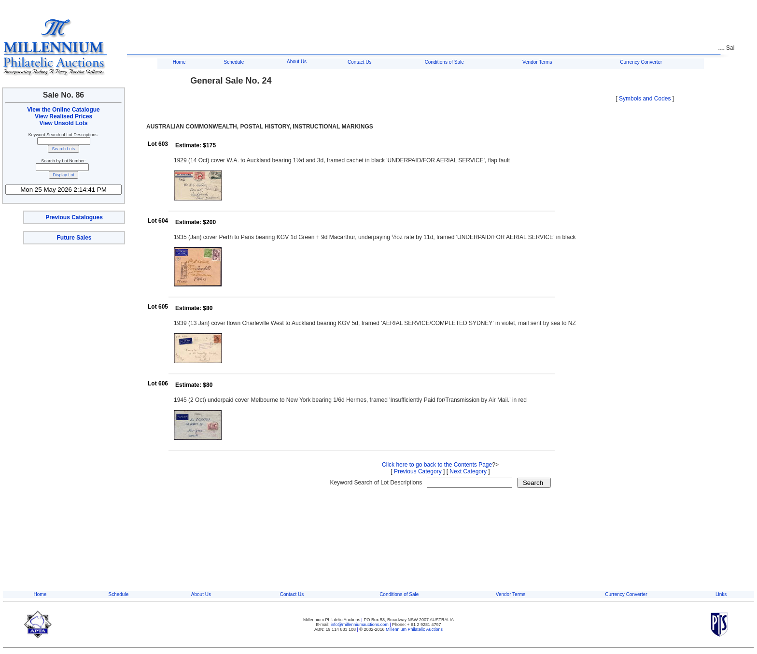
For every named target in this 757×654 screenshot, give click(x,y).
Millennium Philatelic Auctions (414, 629)
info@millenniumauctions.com (360, 624)
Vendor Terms (537, 62)
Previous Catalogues (74, 217)
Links (721, 594)
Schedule (234, 62)
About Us (297, 61)
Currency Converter (641, 62)
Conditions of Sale (444, 62)
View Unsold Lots (64, 123)
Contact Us (359, 62)
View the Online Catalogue (63, 109)
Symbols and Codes (645, 98)
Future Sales (73, 237)
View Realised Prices (63, 116)
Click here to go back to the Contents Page (437, 464)
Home (179, 62)
